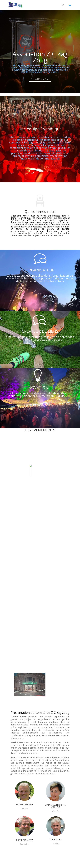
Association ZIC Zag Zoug (40, 60)
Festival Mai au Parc (40, 82)
